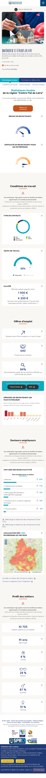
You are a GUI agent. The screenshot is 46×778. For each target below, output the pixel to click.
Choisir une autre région (14, 722)
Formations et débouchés (30, 80)
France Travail (15, 387)
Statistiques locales (9, 80)
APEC (30, 387)
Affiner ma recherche (23, 108)
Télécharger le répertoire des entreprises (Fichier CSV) (21, 521)
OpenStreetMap (22, 572)
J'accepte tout (7, 761)
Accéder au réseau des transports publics (17, 578)
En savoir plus (39, 770)
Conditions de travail (9, 85)
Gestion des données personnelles (21, 721)
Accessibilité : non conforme (30, 722)
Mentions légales (38, 721)
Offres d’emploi (24, 85)
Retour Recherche (25, 9)
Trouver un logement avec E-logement (16, 581)
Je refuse (20, 761)
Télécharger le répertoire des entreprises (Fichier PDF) (21, 526)
